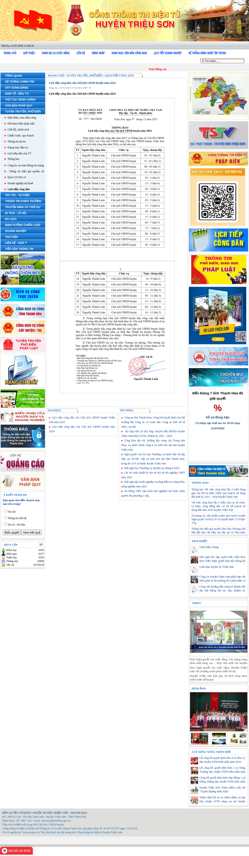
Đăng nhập (98, 53)
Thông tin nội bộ (17, 518)
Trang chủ (9, 53)
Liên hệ (80, 53)
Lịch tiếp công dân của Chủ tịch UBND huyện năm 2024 (82, 83)
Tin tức (12, 511)
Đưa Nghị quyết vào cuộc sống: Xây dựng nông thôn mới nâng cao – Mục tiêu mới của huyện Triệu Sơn (218, 661)
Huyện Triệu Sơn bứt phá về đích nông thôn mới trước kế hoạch (218, 677)
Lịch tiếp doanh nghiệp (168, 53)
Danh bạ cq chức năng (56, 53)
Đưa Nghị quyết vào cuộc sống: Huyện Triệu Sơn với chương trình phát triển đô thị (218, 669)
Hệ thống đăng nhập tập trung (207, 53)
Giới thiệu (29, 53)
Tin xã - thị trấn (16, 524)
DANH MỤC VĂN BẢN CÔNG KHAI (129, 53)
